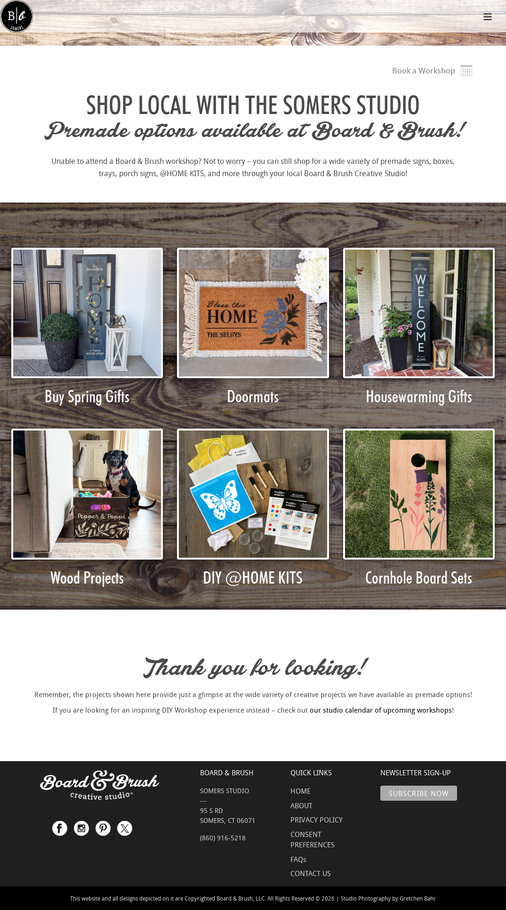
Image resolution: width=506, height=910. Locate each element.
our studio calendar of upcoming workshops (381, 710)
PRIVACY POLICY (316, 819)
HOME (300, 791)
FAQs (298, 859)
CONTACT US (310, 873)
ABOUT (301, 805)
